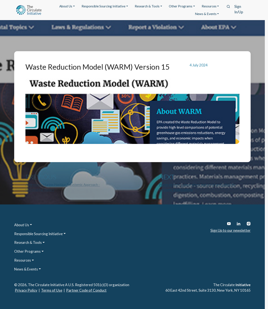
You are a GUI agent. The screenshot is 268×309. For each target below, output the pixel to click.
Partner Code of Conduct (86, 290)
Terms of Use (51, 290)
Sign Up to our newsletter (230, 230)
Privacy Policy (26, 290)
